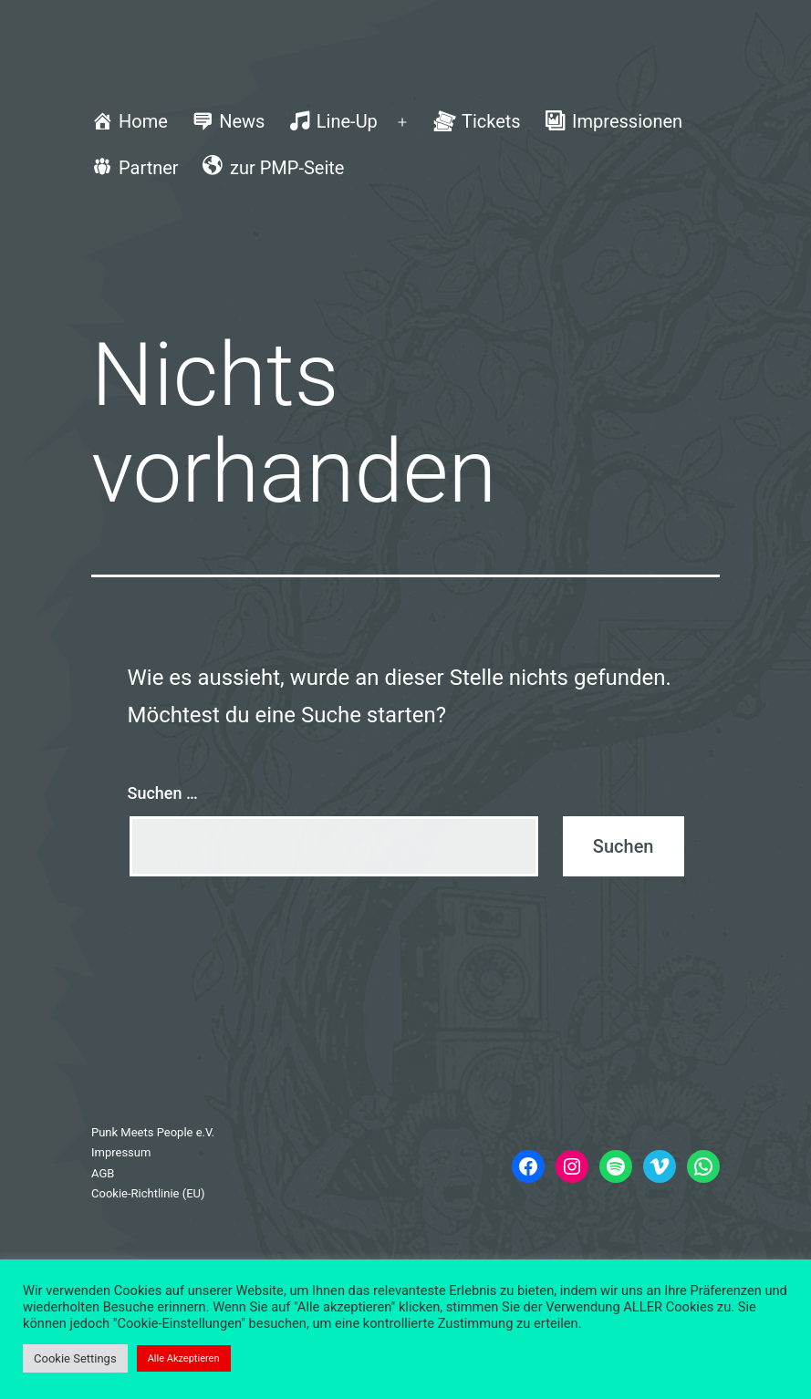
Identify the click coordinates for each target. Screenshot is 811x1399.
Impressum (121, 1152)
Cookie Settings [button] (75, 1358)
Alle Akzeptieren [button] (184, 1358)
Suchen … (163, 793)
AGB (102, 1173)
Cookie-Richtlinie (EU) (148, 1193)
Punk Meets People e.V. (152, 1132)
